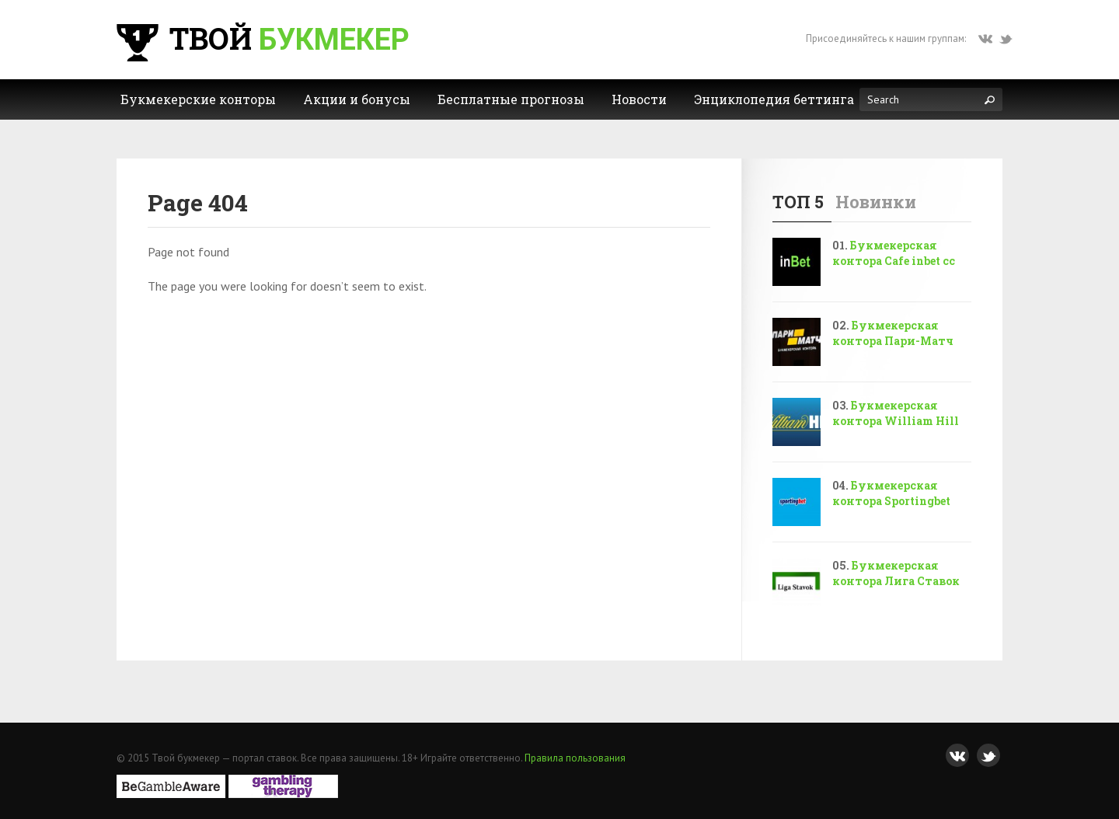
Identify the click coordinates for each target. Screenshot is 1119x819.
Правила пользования (575, 758)
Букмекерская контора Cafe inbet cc (893, 253)
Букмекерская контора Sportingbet (891, 493)
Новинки (875, 201)
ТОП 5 (798, 201)
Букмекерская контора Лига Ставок (896, 573)
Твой (261, 38)
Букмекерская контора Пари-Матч (892, 333)
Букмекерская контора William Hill (895, 413)
